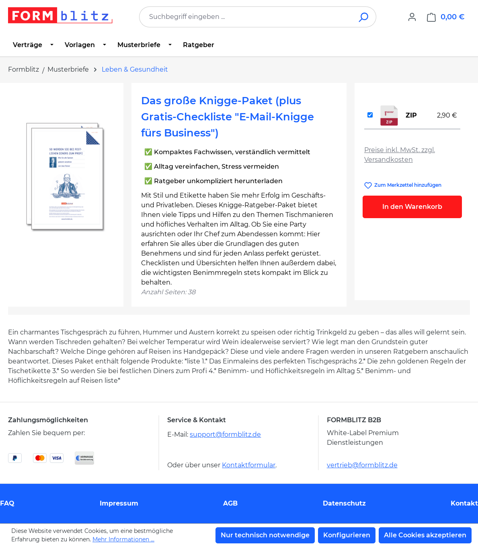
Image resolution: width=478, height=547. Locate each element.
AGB (230, 503)
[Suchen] (364, 16)
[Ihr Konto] (412, 17)
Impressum (119, 503)
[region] (65, 179)
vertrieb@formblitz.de (362, 465)
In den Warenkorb (412, 207)
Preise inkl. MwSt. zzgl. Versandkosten (399, 154)
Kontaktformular (248, 465)
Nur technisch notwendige (265, 535)
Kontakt (464, 503)
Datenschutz (344, 503)
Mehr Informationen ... (123, 539)
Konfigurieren (346, 535)
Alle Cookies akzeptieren (425, 535)
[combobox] (245, 16)
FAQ (7, 503)
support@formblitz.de (225, 434)
